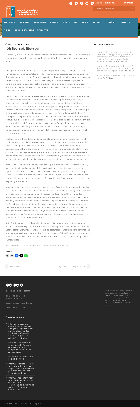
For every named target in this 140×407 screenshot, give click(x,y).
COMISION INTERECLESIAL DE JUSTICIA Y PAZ (31, 30)
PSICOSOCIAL (125, 22)
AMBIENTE (54, 22)
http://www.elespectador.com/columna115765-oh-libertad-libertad (36, 245)
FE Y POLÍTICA (110, 22)
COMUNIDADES (40, 22)
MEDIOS (7, 30)
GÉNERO (85, 22)
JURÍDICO (66, 22)
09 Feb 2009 (12, 44)
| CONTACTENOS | (127, 3)
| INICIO (99, 3)
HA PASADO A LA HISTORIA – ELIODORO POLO (115, 76)
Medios (29, 44)
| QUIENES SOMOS (110, 3)
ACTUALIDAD (25, 22)
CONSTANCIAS (9, 22)
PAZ (75, 22)
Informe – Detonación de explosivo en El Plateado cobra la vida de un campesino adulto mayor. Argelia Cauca (115, 68)
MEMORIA (96, 22)
